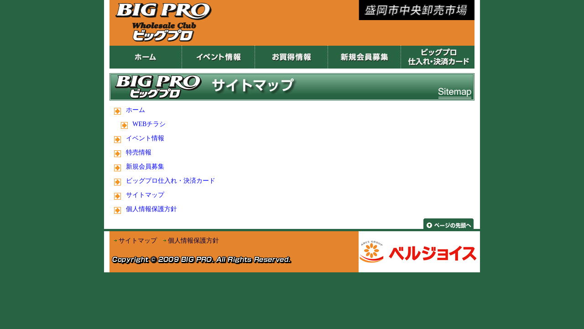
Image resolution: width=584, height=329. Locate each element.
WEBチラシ (149, 124)
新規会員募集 (145, 166)
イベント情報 (145, 138)
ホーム (135, 109)
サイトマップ (145, 194)
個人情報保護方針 (151, 209)
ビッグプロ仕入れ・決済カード (170, 180)
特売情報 (138, 152)
